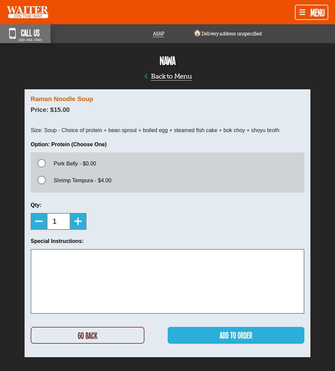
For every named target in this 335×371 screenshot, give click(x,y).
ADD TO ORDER (236, 335)
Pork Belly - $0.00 (75, 163)
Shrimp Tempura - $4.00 (82, 180)
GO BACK (87, 335)
